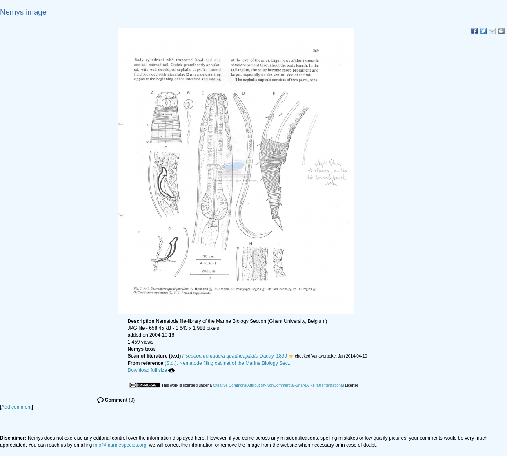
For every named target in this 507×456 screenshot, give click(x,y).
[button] (291, 356)
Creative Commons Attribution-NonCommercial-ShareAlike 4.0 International (278, 385)
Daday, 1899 (234, 356)
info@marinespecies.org (120, 445)
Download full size (151, 370)
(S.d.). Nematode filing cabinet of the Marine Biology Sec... (228, 363)
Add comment (16, 407)
